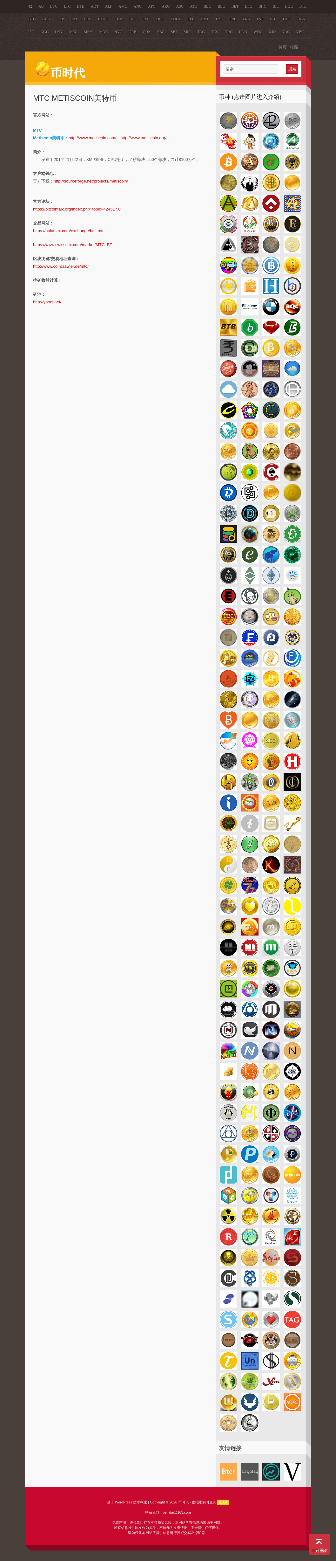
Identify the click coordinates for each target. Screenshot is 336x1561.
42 (30, 6)
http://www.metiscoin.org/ (143, 137)
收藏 (294, 47)
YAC (286, 32)
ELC (191, 19)
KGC (45, 32)
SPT (174, 32)
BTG (32, 19)
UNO (243, 32)
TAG (201, 32)
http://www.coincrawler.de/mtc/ (61, 266)
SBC (161, 32)
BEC (221, 6)
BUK (46, 19)
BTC (53, 6)
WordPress (123, 1502)
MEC (73, 32)
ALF (108, 6)
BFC (248, 6)
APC (151, 6)
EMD (205, 19)
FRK (246, 19)
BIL (276, 6)
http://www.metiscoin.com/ (92, 137)
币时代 (60, 73)
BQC (289, 6)
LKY (59, 32)
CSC (146, 19)
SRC (187, 32)
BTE (303, 6)
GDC (287, 19)
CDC (88, 19)
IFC (31, 32)
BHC (262, 6)
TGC (215, 32)
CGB (118, 19)
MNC (103, 32)
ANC (138, 6)
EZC (219, 19)
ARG (166, 6)
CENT (103, 19)
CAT (74, 19)
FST (260, 19)
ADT (95, 6)
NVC (118, 32)
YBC (300, 32)
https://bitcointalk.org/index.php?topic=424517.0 (77, 209)
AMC (122, 6)
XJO (272, 32)
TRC (228, 32)
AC (41, 6)
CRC (132, 19)
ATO (193, 6)
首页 (283, 47)
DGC (160, 19)
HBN (302, 19)
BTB (80, 6)
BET (235, 6)
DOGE (176, 19)
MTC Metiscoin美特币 (75, 98)
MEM (88, 32)
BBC (207, 6)
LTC (67, 6)
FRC (233, 19)
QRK (147, 32)
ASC (180, 6)
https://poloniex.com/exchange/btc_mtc (68, 230)
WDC (257, 32)
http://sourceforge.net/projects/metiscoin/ (91, 181)
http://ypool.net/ (47, 302)
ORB (133, 32)
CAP (60, 19)
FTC (273, 19)
